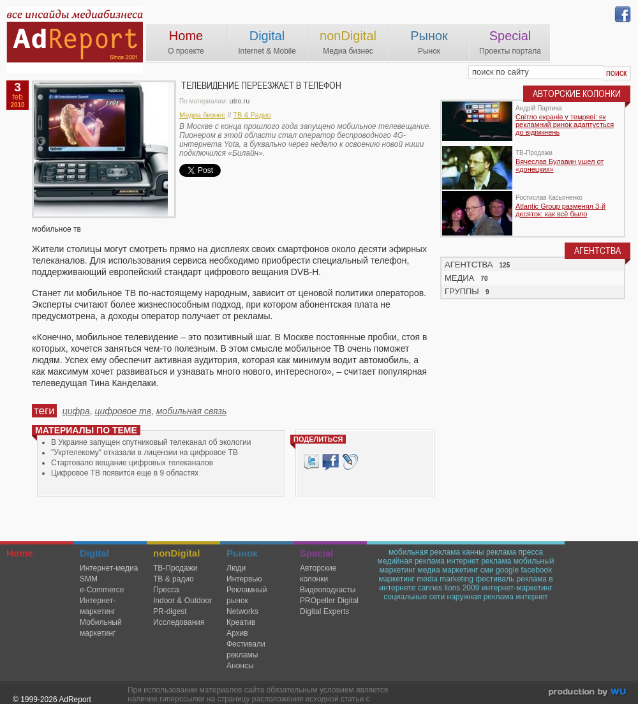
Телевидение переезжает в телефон (261, 85)
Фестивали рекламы (245, 649)
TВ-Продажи (175, 568)
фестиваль (494, 578)
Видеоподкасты (327, 589)
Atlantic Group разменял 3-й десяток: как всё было (560, 210)
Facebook (330, 461)
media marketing (445, 578)
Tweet (311, 461)
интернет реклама (479, 561)
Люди (236, 568)
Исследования (178, 622)
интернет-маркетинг (517, 587)
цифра (76, 411)
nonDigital (348, 36)
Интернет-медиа (109, 568)
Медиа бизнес (202, 115)
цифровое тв (122, 411)
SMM (89, 578)
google (507, 569)
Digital (267, 36)
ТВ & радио (173, 578)
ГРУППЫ (462, 291)
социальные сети (414, 596)
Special (510, 36)
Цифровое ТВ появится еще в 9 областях (124, 472)
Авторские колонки (318, 573)
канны (473, 552)
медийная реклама (411, 561)
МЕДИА (459, 278)
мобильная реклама (424, 552)
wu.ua (588, 693)
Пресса (166, 589)
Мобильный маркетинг (101, 628)
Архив (237, 633)
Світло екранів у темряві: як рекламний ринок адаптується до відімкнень (565, 124)
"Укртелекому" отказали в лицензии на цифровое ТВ (144, 452)
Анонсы (240, 665)
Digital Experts (324, 611)
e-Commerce (102, 589)
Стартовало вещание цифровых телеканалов (132, 462)
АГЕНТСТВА (469, 264)
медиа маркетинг (448, 569)
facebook (536, 569)
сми (487, 569)
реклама (501, 552)
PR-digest (170, 611)
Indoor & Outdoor (182, 600)
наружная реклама (480, 596)
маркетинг (396, 578)
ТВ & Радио (252, 115)
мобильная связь (191, 411)
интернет (531, 596)
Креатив (240, 622)
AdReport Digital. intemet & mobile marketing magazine (74, 39)
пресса (531, 552)
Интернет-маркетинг (97, 606)
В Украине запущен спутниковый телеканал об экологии (151, 442)
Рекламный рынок (246, 595)
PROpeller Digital (329, 600)
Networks (242, 611)
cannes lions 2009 (449, 587)
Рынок (429, 36)
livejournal (350, 461)
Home (186, 36)
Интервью (244, 578)
